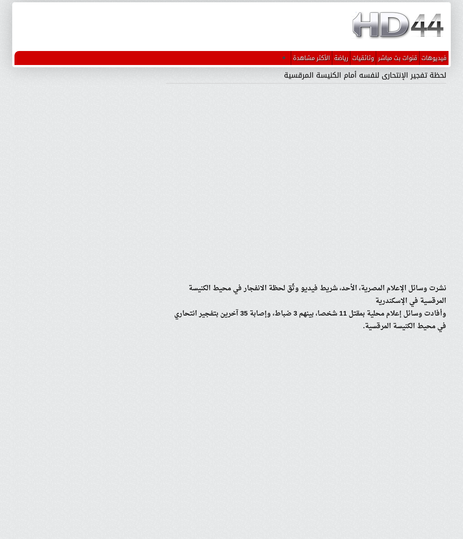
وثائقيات (363, 58)
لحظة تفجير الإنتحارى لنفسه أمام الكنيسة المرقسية (365, 75)
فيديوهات (434, 58)
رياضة (341, 58)
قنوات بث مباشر (397, 58)
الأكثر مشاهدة (311, 58)
